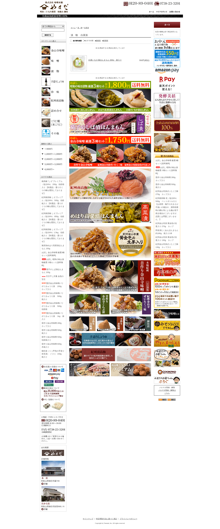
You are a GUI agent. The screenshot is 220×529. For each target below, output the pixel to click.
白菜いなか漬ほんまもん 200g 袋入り (105, 60)
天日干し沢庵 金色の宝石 (53, 277)
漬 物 (79, 28)
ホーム (73, 28)
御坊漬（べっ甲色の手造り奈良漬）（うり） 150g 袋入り (53, 354)
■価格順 (98, 40)
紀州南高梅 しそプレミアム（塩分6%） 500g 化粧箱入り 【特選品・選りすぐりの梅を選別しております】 (53, 203)
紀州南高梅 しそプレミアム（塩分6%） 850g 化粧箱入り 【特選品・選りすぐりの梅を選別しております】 (53, 219)
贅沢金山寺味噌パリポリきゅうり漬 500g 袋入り (52, 296)
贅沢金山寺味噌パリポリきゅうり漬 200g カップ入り (52, 286)
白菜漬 (86, 28)
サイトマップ (88, 519)
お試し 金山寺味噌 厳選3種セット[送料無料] (53, 254)
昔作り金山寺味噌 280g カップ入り (52, 324)
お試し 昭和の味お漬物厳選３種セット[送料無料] (53, 262)
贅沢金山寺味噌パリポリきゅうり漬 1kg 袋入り (53, 316)
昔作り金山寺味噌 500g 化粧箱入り (52, 338)
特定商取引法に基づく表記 (106, 519)
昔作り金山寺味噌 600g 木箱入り (52, 345)
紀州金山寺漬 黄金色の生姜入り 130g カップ (166, 238)
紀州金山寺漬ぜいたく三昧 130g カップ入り (167, 245)
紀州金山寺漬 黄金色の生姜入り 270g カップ (166, 224)
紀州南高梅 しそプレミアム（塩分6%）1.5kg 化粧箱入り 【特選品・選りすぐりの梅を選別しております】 (53, 235)
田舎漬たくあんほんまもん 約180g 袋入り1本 (167, 231)
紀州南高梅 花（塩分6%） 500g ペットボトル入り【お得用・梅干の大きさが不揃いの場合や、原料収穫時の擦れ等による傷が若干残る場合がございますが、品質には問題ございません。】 (167, 209)
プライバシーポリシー (128, 519)
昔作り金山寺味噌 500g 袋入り (52, 331)
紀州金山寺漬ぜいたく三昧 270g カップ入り (167, 192)
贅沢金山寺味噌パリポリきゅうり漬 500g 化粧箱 (52, 306)
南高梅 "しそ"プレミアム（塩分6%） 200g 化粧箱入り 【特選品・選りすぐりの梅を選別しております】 (53, 187)
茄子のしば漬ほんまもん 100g (52, 271)
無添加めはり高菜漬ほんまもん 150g (53, 247)
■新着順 (105, 40)
